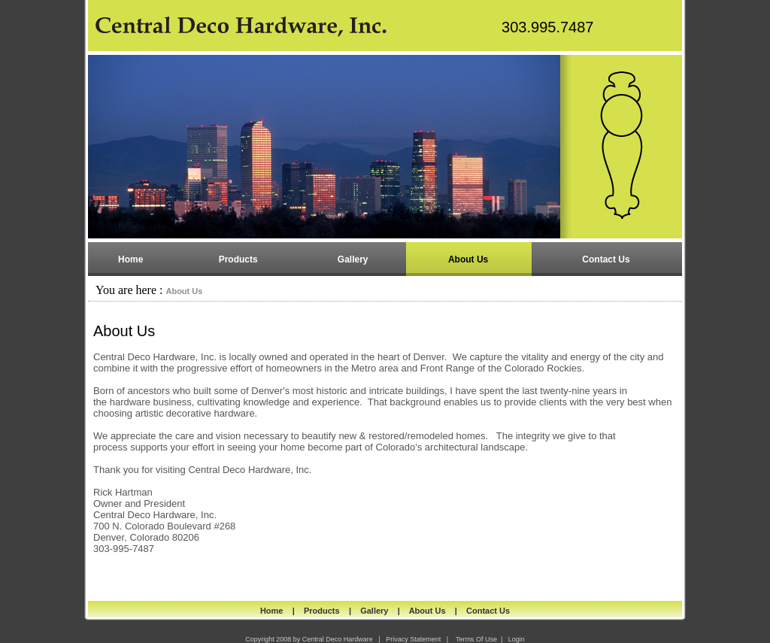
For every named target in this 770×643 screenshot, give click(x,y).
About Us (183, 291)
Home (271, 610)
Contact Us (488, 610)
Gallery (374, 610)
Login (516, 639)
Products (322, 610)
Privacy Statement (413, 639)
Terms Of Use (476, 639)
